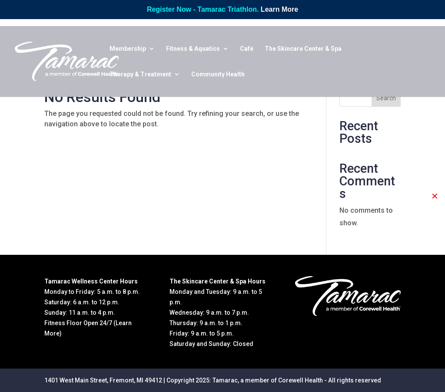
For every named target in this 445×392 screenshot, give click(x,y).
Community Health (218, 74)
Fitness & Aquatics (193, 49)
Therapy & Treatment (140, 74)
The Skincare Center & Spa (303, 49)
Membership (128, 49)
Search (386, 98)
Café (246, 49)
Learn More (279, 9)
